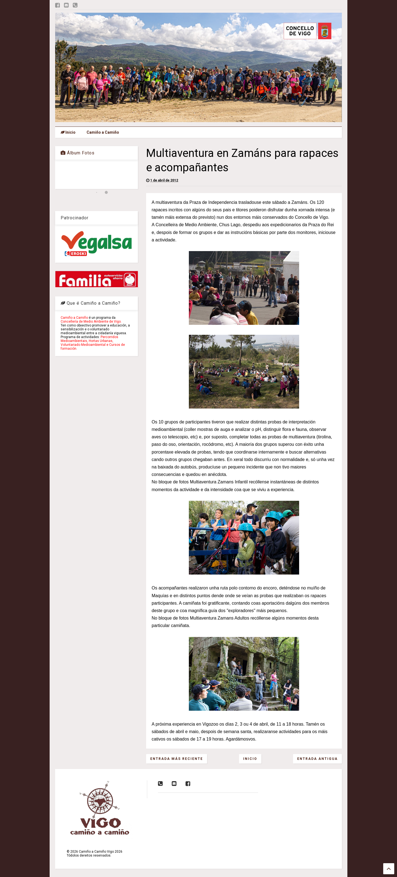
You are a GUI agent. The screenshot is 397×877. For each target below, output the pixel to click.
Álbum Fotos (78, 153)
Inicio (68, 132)
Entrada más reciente (176, 759)
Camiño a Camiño (103, 132)
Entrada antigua (317, 759)
